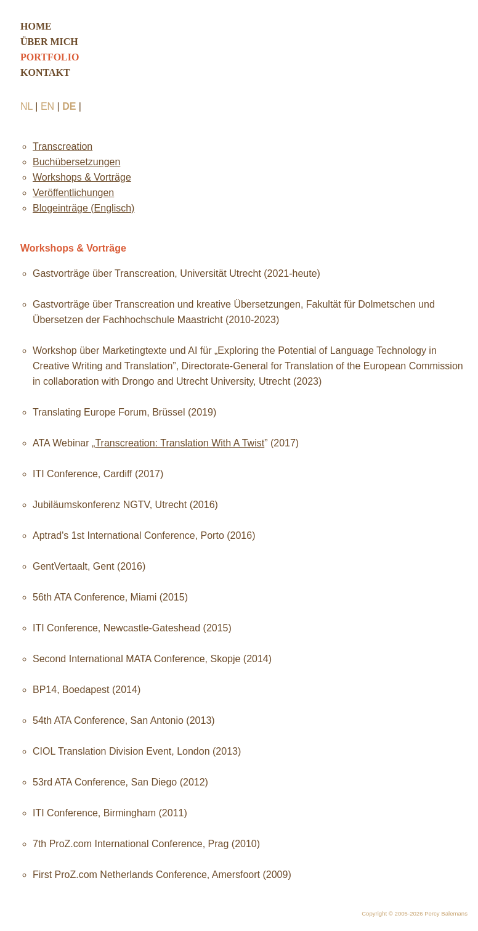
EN (47, 106)
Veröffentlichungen (73, 192)
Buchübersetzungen (76, 162)
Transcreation (62, 146)
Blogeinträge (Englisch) (83, 208)
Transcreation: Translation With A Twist (179, 443)
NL (26, 106)
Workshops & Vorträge (82, 177)
